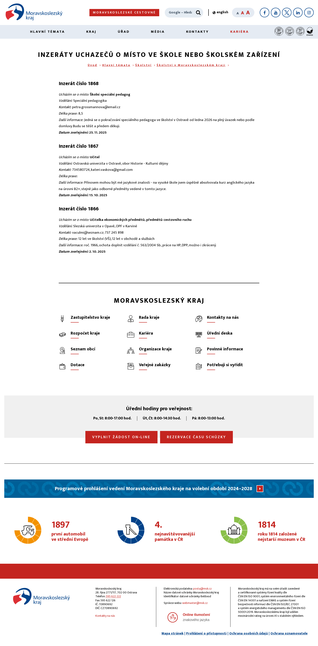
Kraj (91, 32)
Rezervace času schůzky (196, 437)
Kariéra (239, 32)
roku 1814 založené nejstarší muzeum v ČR (281, 531)
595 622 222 (113, 596)
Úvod (92, 65)
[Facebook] (264, 12)
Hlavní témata (47, 32)
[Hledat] (198, 13)
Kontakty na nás (105, 615)
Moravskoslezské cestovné (124, 12)
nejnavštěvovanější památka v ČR (178, 531)
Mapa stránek (173, 633)
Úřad (124, 32)
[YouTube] (275, 12)
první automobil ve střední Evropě (75, 531)
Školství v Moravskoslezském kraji (191, 65)
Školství (143, 65)
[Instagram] (309, 12)
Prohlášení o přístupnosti (206, 633)
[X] (287, 12)
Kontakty (197, 32)
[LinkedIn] (298, 12)
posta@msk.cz (202, 588)
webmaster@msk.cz (195, 602)
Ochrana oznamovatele (289, 633)
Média (158, 32)
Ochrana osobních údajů (248, 633)
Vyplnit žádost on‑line (121, 437)
